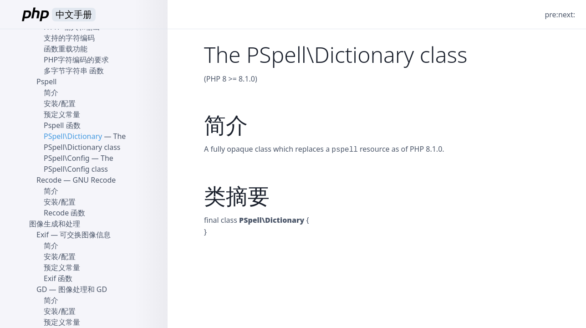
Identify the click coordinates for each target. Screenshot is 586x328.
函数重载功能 (65, 49)
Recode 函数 (64, 213)
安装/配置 (60, 103)
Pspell (46, 82)
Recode (48, 180)
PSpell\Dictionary (73, 136)
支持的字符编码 (69, 38)
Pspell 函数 (62, 125)
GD (41, 289)
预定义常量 (62, 114)
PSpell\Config (67, 158)
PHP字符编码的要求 (76, 60)
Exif (42, 235)
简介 (51, 92)
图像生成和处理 (54, 224)
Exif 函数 (58, 278)
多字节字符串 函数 (74, 71)
